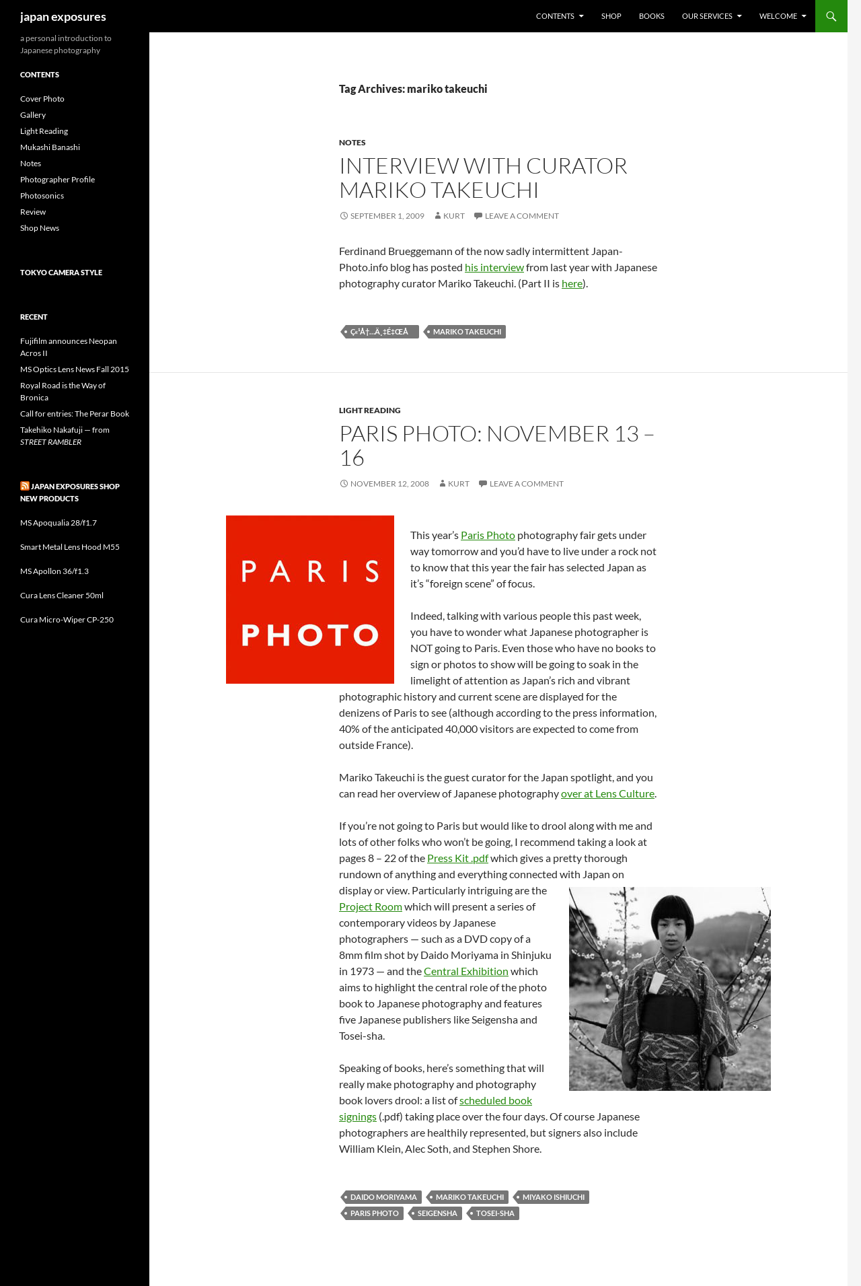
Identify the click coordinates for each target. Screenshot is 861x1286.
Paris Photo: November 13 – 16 (497, 445)
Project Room (370, 906)
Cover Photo (42, 99)
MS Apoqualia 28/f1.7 (58, 522)
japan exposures (63, 16)
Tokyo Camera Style (61, 272)
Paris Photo (488, 534)
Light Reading (370, 410)
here (572, 283)
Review (33, 212)
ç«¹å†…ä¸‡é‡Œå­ (382, 331)
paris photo (374, 1213)
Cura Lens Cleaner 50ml (62, 595)
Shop (611, 15)
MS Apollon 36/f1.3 (54, 571)
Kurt (454, 216)
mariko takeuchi (467, 331)
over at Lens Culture (607, 793)
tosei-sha (495, 1213)
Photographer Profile (57, 179)
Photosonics (42, 195)
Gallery (33, 115)
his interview (494, 266)
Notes (352, 142)
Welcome (778, 15)
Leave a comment (522, 216)
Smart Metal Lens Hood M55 (70, 547)
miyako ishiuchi (554, 1196)
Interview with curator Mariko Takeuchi (483, 177)
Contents (555, 15)
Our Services (707, 15)
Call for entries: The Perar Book (74, 413)
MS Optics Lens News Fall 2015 (74, 369)
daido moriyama (383, 1196)
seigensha (437, 1213)
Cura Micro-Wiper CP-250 (67, 619)
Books (652, 15)
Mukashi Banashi (50, 147)
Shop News (39, 228)
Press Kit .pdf (457, 857)
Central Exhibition (466, 970)
